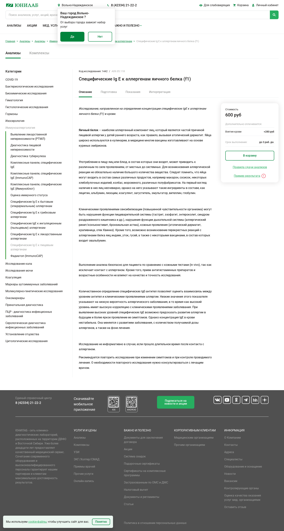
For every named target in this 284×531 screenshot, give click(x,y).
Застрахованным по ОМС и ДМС (146, 482)
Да (72, 36)
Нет (100, 36)
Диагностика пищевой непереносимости (26, 147)
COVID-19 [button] (11, 79)
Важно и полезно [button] (125, 25)
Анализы (14, 25)
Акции (32, 25)
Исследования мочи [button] (19, 270)
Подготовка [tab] (109, 92)
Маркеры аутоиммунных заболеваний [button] (31, 284)
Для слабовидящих (217, 5)
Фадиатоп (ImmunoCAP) (27, 256)
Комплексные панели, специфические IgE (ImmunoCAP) (36, 176)
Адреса (229, 452)
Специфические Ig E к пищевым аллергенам (32, 247)
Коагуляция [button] (13, 277)
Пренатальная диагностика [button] (24, 305)
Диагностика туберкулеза (28, 156)
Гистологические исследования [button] (26, 107)
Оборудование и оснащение (243, 466)
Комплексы (39, 53)
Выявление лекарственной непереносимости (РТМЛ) (29, 136)
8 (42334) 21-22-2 (124, 5)
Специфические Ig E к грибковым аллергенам (33, 215)
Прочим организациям (189, 445)
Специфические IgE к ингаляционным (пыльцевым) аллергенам (36, 225)
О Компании (232, 437)
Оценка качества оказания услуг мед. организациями (242, 498)
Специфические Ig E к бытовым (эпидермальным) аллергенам (32, 204)
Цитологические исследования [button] (26, 341)
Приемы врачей (84, 466)
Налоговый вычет (136, 489)
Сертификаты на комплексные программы (145, 473)
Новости (230, 473)
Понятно (101, 521)
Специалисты (233, 459)
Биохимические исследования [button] (26, 93)
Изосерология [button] (14, 121)
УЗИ (76, 452)
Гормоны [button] (11, 114)
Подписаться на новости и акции (175, 402)
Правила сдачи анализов (250, 167)
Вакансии (230, 481)
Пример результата (247, 176)
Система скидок (135, 456)
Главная (10, 41)
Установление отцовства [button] (22, 334)
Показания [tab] (133, 92)
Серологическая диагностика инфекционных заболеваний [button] (25, 325)
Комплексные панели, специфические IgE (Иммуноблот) (36, 186)
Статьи (128, 504)
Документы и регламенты (141, 497)
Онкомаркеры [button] (15, 298)
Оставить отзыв (235, 507)
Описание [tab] (85, 92)
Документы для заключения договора (143, 440)
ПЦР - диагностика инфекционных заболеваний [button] (28, 314)
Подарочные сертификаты (142, 463)
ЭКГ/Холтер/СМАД (86, 459)
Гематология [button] (14, 100)
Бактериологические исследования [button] (29, 86)
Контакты (231, 445)
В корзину (250, 155)
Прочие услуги (83, 473)
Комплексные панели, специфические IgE (36, 165)
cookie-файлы (37, 521)
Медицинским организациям (194, 437)
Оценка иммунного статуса (29, 195)
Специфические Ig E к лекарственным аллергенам (36, 236)
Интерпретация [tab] (159, 92)
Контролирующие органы (241, 488)
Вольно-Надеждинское (77, 5)
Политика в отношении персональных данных (155, 523)
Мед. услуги (52, 25)
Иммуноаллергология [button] (20, 127)
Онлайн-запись (84, 481)
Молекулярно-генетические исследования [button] (34, 291)
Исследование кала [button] (18, 263)
